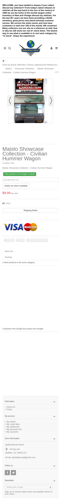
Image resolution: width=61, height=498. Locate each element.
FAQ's (9, 409)
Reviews (8, 257)
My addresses (13, 426)
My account (10, 416)
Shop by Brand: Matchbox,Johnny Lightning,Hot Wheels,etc (29, 65)
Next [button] (51, 100)
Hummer (10, 240)
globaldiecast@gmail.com (23, 457)
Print (7, 203)
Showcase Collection (24, 68)
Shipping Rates (30, 210)
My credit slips (13, 424)
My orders (11, 421)
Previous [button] (10, 100)
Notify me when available (16, 186)
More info (9, 251)
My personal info (14, 429)
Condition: (6, 163)
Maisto (9, 68)
